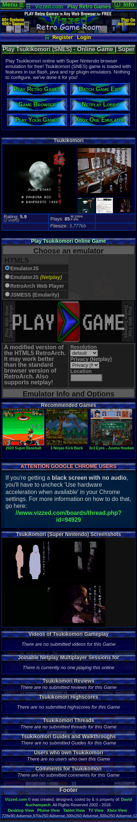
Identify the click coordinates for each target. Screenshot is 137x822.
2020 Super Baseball (23, 446)
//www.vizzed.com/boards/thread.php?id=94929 (68, 516)
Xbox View (117, 810)
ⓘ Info (124, 4)
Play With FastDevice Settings (128, 321)
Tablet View (74, 810)
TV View (95, 810)
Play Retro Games (89, 7)
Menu (12, 4)
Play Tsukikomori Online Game (68, 241)
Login (84, 37)
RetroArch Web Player (37, 286)
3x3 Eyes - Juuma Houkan (111, 446)
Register (62, 37)
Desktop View (21, 810)
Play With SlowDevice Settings (9, 321)
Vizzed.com (49, 7)
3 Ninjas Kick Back (66, 446)
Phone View (48, 810)
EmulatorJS (24, 268)
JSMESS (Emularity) (34, 295)
